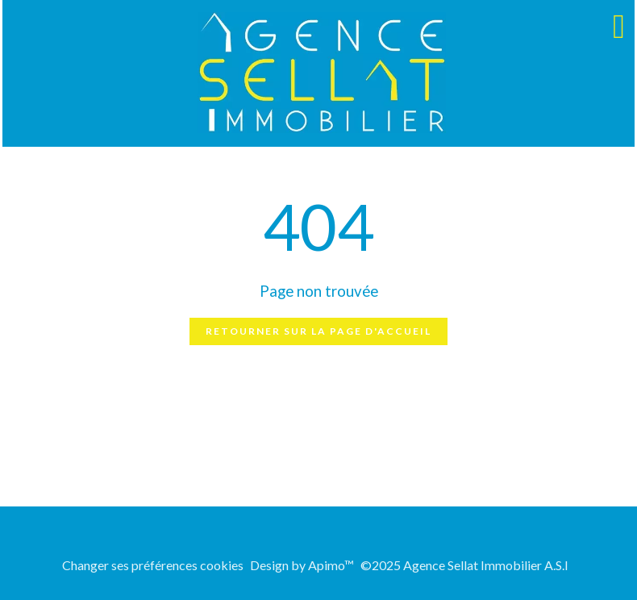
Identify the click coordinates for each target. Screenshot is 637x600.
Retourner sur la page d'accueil (318, 331)
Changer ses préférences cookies (153, 565)
